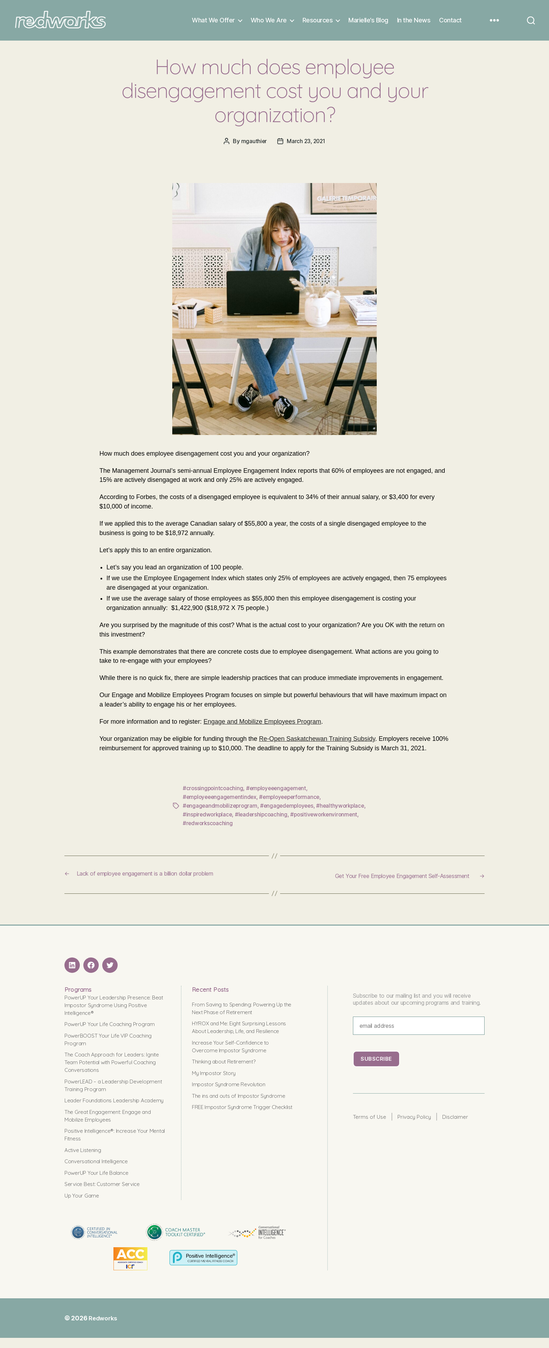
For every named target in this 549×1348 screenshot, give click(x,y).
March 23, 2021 (306, 146)
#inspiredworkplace (208, 818)
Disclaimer (464, 1119)
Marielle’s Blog (368, 23)
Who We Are (269, 23)
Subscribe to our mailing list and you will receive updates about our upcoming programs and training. (417, 1002)
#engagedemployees (290, 810)
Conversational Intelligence (99, 1171)
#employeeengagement (279, 793)
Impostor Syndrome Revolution (231, 1094)
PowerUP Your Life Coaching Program (114, 1026)
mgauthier (253, 146)
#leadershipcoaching (264, 818)
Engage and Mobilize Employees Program (262, 726)
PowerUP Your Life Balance (100, 1182)
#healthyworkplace (345, 810)
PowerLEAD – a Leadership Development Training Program (105, 1087)
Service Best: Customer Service (105, 1194)
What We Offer (213, 23)
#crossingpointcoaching (213, 793)
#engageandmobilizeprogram (221, 810)
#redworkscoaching (208, 826)
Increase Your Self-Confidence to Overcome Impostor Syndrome (234, 1056)
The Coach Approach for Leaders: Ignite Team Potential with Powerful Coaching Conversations (110, 1064)
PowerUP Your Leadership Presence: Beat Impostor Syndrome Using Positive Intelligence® (112, 1007)
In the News (414, 23)
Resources (318, 23)
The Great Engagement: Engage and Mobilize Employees (112, 1125)
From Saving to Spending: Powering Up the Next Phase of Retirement (242, 1010)
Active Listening (84, 1160)
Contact (450, 23)
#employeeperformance (294, 801)
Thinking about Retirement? (227, 1071)
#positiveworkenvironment (328, 818)
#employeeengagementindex (221, 801)
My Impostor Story (216, 1083)
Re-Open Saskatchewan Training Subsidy (317, 743)
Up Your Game (83, 1205)
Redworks (104, 1328)
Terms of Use (371, 1119)
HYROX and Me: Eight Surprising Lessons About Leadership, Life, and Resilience (237, 1033)
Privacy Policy (419, 1119)
